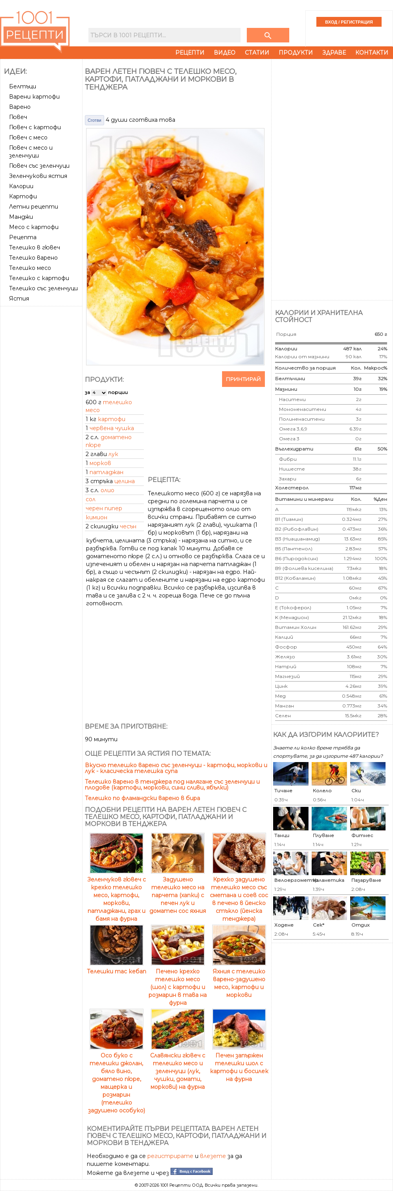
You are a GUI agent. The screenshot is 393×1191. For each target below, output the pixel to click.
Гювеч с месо (28, 137)
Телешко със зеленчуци (43, 288)
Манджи (21, 216)
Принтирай (243, 379)
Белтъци (22, 86)
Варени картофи (34, 96)
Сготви (94, 120)
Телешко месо (30, 267)
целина (124, 481)
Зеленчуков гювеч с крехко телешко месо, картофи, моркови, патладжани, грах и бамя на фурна (116, 895)
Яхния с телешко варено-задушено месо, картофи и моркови (239, 979)
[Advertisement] (42, 338)
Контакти (371, 52)
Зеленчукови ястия (38, 176)
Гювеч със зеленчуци (39, 165)
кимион (96, 517)
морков (100, 463)
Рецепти (189, 52)
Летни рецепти (33, 206)
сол (90, 499)
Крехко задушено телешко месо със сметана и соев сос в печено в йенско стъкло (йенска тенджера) (239, 895)
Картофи (23, 196)
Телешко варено (33, 257)
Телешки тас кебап (116, 967)
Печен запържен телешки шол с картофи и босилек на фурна (239, 1063)
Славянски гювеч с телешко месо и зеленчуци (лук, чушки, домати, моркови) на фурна (177, 1067)
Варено (20, 106)
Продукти (296, 52)
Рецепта (23, 237)
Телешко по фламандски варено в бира (142, 798)
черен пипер (104, 508)
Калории (21, 186)
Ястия (19, 298)
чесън (128, 526)
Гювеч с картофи (35, 127)
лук (113, 454)
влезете (213, 1156)
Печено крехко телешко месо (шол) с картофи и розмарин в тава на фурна (178, 983)
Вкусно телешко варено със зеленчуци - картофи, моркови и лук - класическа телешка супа (176, 768)
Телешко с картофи (39, 278)
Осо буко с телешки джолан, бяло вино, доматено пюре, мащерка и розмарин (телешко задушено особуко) (116, 1079)
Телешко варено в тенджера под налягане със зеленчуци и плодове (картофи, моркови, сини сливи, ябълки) (172, 784)
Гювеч (18, 117)
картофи (111, 419)
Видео (224, 52)
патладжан (106, 472)
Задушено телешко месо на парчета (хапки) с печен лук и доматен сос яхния (177, 891)
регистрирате (170, 1156)
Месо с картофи (34, 227)
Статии (257, 52)
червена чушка (112, 428)
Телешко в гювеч (34, 247)
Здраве (334, 52)
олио (107, 490)
